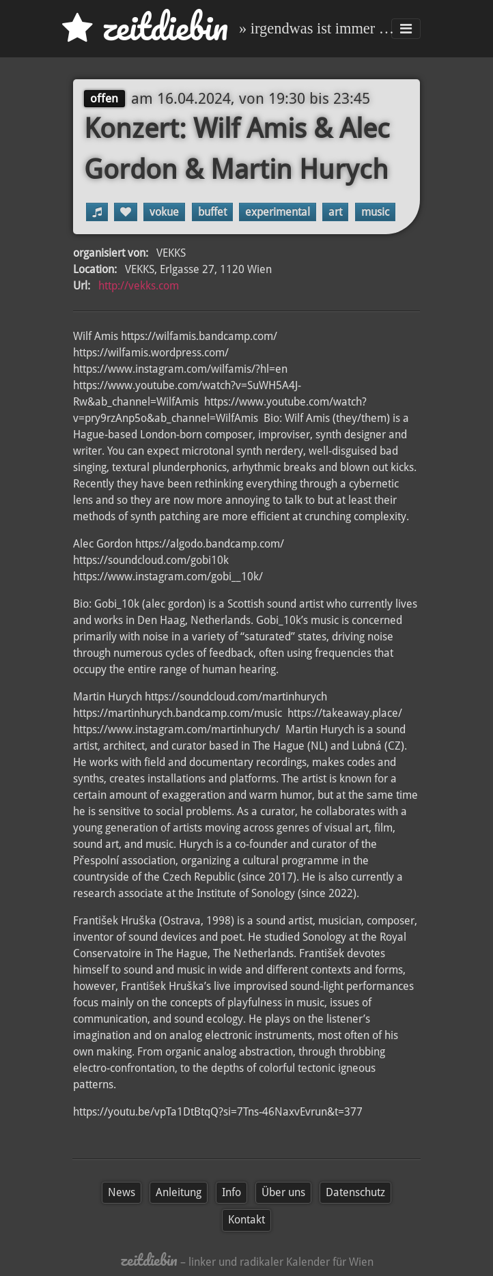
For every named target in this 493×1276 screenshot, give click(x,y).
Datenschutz (355, 1192)
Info (231, 1192)
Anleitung (178, 1192)
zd (145, 26)
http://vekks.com (138, 285)
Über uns (283, 1192)
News (121, 1192)
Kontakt (246, 1219)
